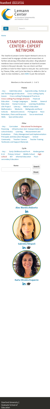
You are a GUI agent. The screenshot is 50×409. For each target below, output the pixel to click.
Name (16, 165)
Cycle (24, 148)
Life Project (6, 106)
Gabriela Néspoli (26, 243)
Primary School (14, 154)
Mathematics (6, 109)
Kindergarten (38, 151)
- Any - (3, 91)
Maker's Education (30, 106)
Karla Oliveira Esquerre (27, 279)
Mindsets (18, 109)
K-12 (3, 154)
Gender (34, 101)
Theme (24, 88)
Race (42, 111)
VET (11, 156)
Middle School (29, 154)
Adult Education (15, 91)
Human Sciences (19, 104)
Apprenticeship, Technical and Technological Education (23, 92)
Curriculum (13, 126)
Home (3, 35)
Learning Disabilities (37, 104)
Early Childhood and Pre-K (19, 151)
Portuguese (32, 111)
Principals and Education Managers (15, 137)
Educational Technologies (31, 126)
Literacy (17, 106)
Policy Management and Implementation (30, 134)
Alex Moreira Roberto (27, 207)
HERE (27, 74)
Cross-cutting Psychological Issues (15, 99)
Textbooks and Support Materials (14, 142)
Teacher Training (36, 139)
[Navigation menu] (5, 28)
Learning (19, 131)
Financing (5, 129)
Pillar (24, 123)
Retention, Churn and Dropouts (13, 114)
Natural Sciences (18, 111)
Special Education (16, 117)
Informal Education (23, 156)
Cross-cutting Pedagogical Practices (25, 96)
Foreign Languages (20, 101)
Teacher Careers (20, 139)
